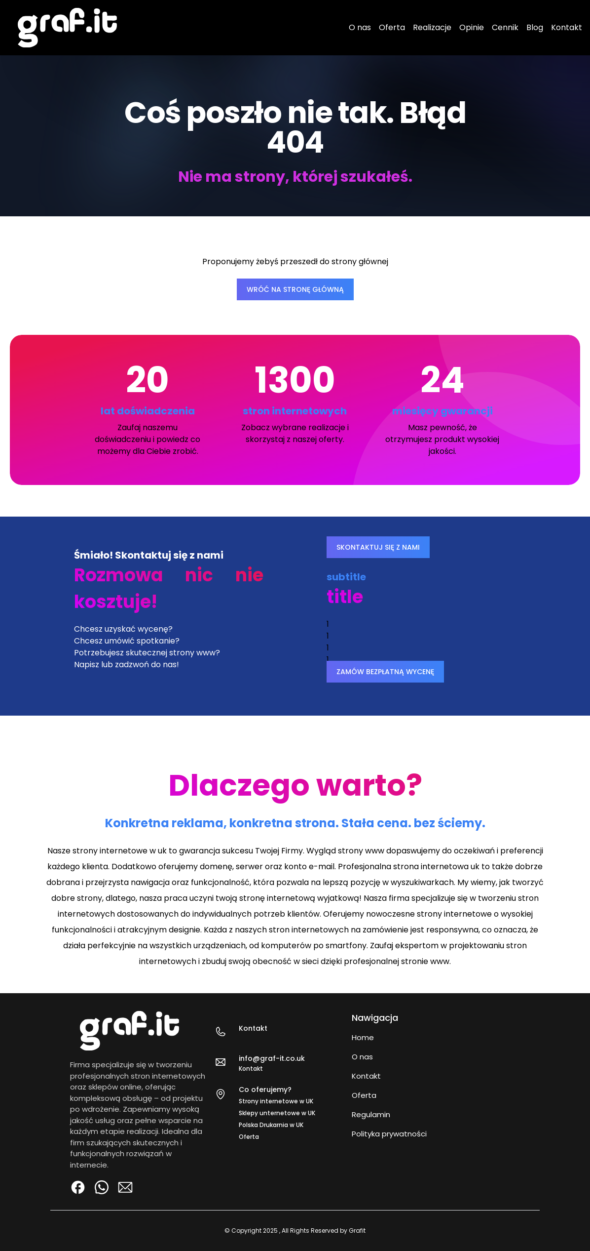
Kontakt (566, 27)
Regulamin (371, 1114)
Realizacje (432, 27)
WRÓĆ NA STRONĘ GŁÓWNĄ (295, 289)
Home (363, 1037)
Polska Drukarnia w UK (271, 1125)
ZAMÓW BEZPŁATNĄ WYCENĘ (385, 672)
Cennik (505, 27)
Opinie (471, 27)
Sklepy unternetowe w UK (277, 1113)
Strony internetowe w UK (276, 1101)
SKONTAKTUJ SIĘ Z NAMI (378, 547)
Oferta (392, 27)
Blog (534, 27)
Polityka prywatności (389, 1134)
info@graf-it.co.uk (272, 1058)
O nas (360, 27)
